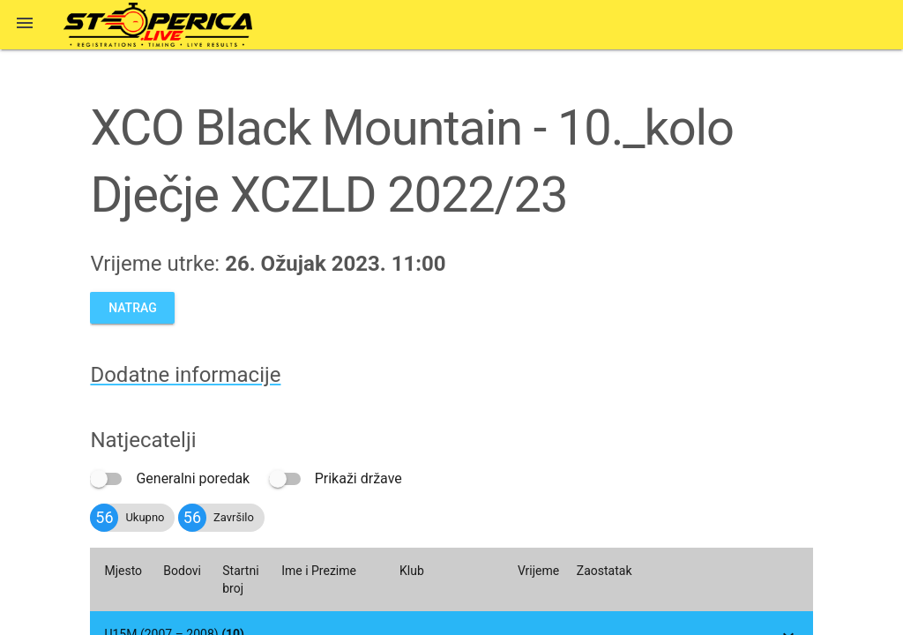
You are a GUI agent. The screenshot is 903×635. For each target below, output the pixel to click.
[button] (25, 25)
